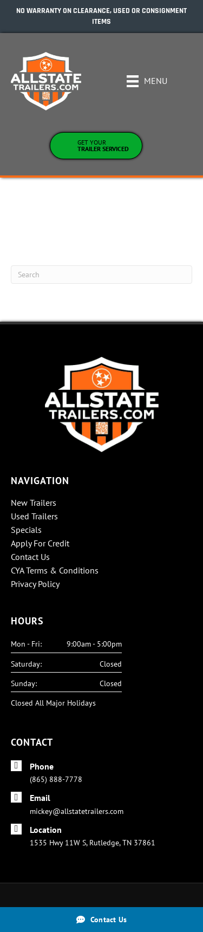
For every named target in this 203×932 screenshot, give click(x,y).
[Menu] (147, 81)
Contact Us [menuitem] (30, 557)
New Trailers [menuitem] (33, 503)
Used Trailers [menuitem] (34, 517)
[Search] (101, 274)
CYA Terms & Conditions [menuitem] (55, 571)
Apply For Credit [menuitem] (40, 544)
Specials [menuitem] (26, 530)
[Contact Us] (101, 919)
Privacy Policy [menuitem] (35, 584)
